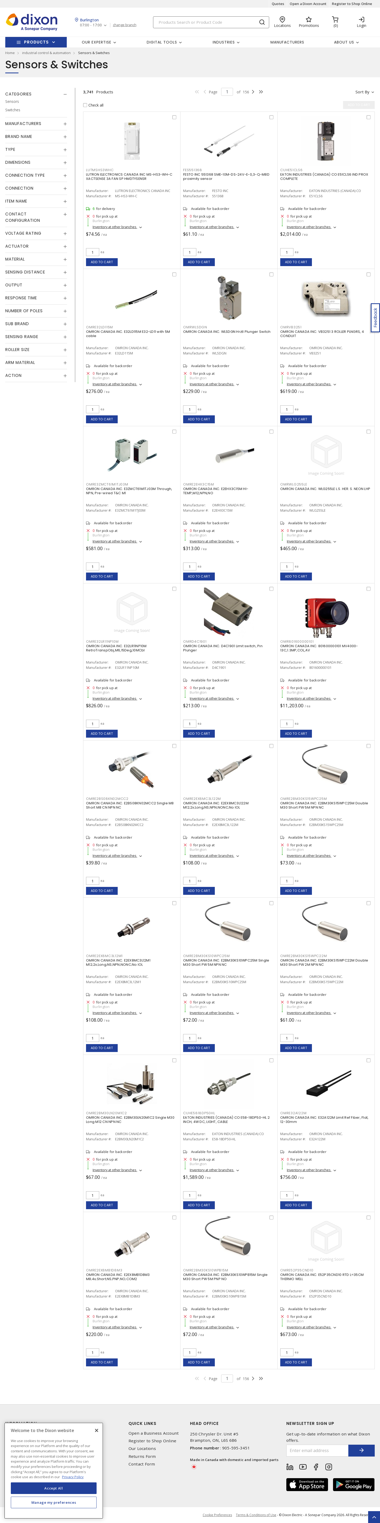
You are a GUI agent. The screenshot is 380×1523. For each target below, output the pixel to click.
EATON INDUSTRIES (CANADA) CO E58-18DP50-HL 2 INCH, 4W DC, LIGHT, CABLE (226, 1119)
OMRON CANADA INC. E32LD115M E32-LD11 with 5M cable (128, 333)
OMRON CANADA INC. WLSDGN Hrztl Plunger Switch (226, 331)
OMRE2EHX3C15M (198, 484)
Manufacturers (287, 42)
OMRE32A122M (293, 1113)
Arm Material (20, 362)
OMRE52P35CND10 (297, 1270)
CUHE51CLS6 (291, 170)
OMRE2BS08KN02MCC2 (107, 798)
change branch (124, 25)
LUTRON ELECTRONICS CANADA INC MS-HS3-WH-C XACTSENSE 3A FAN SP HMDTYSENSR (129, 176)
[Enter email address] (317, 1451)
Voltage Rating (23, 233)
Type (10, 149)
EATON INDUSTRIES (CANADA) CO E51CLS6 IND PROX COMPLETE (324, 176)
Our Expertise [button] (96, 42)
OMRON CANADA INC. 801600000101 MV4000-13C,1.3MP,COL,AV (319, 648)
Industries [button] (224, 42)
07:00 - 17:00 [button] (91, 25)
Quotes (278, 3)
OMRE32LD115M (99, 327)
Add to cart (102, 262)
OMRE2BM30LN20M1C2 (106, 1113)
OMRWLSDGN (195, 327)
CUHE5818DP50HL (199, 1113)
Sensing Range (21, 336)
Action (13, 375)
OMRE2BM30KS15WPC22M (303, 956)
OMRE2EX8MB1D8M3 (104, 1270)
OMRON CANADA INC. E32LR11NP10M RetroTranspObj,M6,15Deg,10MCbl (116, 648)
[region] (53, 1471)
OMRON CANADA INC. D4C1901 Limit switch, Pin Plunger (223, 648)
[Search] (211, 22)
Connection (19, 188)
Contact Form (142, 1464)
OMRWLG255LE (293, 484)
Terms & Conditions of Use (256, 1515)
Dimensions (18, 162)
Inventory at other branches (115, 226)
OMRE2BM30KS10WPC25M (206, 956)
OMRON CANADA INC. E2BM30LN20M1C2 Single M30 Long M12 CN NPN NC (130, 1119)
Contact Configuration (22, 217)
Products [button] (36, 42)
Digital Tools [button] (162, 42)
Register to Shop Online (352, 3)
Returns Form (142, 1456)
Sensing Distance (25, 272)
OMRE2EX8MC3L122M (202, 798)
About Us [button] (344, 42)
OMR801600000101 (297, 641)
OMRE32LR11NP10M (102, 641)
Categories (18, 94)
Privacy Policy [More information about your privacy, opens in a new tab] (73, 1476)
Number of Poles (24, 311)
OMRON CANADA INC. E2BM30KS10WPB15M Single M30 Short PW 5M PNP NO (225, 1276)
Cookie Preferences (217, 1515)
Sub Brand (17, 323)
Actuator (17, 246)
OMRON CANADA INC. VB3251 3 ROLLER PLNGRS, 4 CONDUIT (322, 333)
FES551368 (192, 170)
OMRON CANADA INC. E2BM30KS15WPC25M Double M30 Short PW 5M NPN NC (324, 805)
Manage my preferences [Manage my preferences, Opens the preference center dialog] (53, 1502)
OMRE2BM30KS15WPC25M (303, 798)
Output (13, 285)
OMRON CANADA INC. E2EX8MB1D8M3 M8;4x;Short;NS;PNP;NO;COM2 (118, 1276)
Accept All (53, 1488)
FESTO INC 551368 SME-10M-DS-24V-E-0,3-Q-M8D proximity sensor (226, 176)
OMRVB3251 (291, 327)
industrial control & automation (46, 52)
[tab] (36, 94)
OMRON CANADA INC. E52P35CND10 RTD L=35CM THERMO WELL (322, 1276)
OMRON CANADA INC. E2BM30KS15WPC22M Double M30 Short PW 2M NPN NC (324, 962)
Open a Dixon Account (308, 3)
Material (15, 259)
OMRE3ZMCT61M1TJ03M (107, 484)
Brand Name (18, 136)
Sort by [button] (362, 91)
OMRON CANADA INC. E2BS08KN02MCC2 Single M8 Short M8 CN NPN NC (130, 805)
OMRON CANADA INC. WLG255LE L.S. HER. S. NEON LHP (325, 489)
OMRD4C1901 (195, 641)
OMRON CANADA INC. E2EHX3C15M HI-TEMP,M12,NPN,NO (215, 491)
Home (10, 52)
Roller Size (17, 349)
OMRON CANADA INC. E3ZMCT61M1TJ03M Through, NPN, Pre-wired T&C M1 (129, 491)
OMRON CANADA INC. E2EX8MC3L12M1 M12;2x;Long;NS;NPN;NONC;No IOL (118, 962)
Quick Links (142, 1423)
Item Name (16, 201)
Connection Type (25, 175)
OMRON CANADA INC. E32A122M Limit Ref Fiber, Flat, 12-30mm (324, 1119)
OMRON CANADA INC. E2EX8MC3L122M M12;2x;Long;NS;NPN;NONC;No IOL (216, 805)
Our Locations (142, 1448)
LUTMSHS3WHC (99, 170)
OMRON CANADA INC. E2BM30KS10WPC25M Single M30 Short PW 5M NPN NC (226, 962)
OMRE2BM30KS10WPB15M (205, 1270)
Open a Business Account (154, 1433)
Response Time (21, 298)
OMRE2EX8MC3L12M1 (104, 956)
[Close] (96, 1430)
